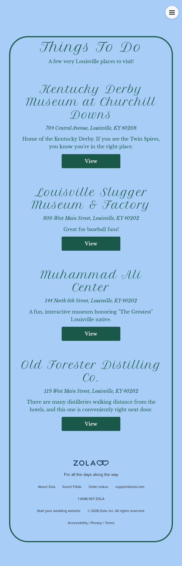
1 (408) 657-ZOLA (91, 499)
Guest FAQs (72, 487)
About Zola (46, 487)
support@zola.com (129, 487)
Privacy (96, 523)
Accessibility (78, 523)
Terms (109, 523)
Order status (98, 487)
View (91, 161)
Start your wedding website (58, 511)
